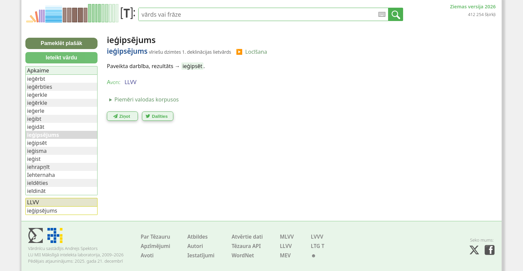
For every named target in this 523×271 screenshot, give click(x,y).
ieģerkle (37, 94)
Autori (195, 246)
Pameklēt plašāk (61, 43)
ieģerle (35, 110)
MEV (285, 255)
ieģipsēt (192, 66)
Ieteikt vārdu (61, 57)
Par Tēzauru (155, 236)
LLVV (286, 246)
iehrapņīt (38, 167)
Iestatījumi (200, 255)
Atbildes (197, 236)
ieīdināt (36, 191)
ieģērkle (37, 102)
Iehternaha (41, 175)
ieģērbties (39, 86)
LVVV (317, 236)
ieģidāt (35, 126)
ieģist (34, 159)
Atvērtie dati (247, 236)
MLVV (287, 236)
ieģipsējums (42, 210)
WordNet (242, 255)
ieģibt (34, 118)
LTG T (317, 246)
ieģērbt (36, 78)
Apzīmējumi (155, 246)
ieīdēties (37, 183)
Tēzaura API (246, 246)
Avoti (147, 255)
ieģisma (37, 151)
